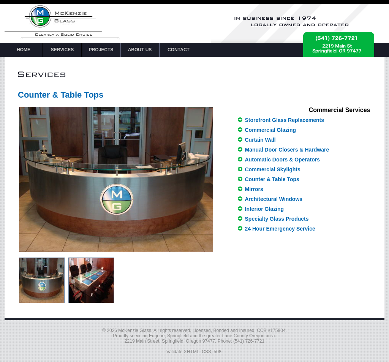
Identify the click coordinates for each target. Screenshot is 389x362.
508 (217, 351)
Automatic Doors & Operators (282, 159)
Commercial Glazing (270, 130)
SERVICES (62, 49)
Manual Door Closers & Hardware (287, 150)
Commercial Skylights (272, 169)
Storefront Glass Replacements (284, 120)
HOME (23, 49)
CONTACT (179, 49)
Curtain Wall (260, 140)
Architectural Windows (274, 199)
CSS (206, 351)
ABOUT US (140, 49)
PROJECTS (101, 49)
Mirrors (254, 189)
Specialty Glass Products (277, 219)
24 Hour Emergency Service (280, 229)
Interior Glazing (264, 209)
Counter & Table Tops (272, 179)
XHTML (191, 351)
